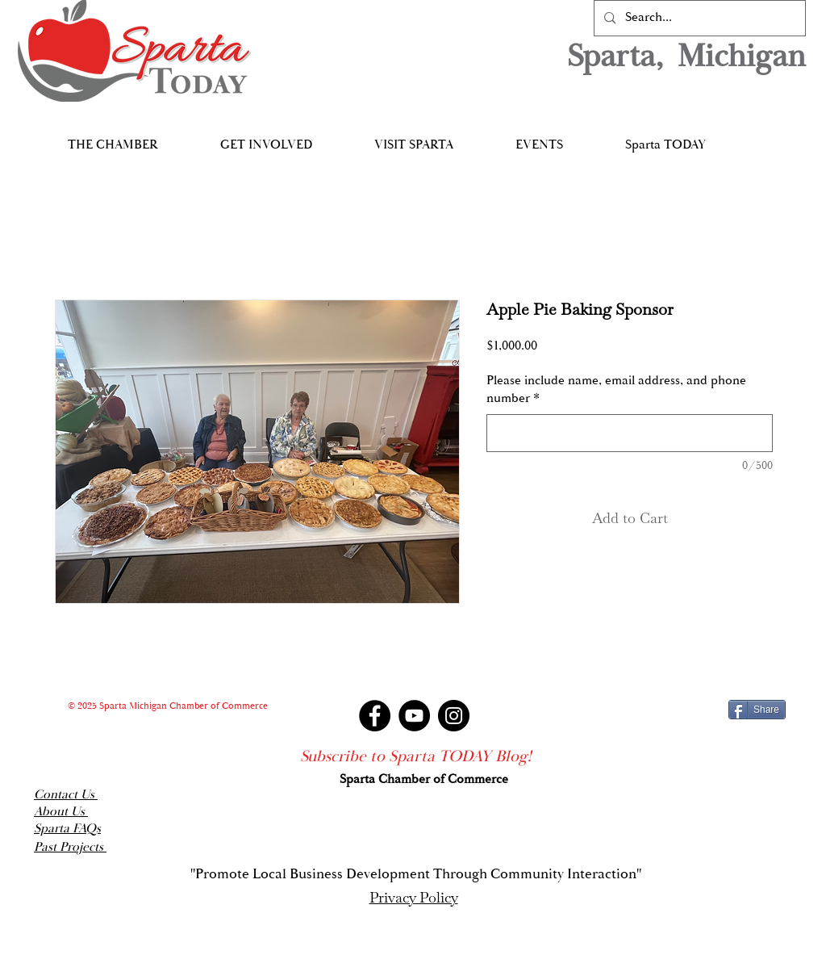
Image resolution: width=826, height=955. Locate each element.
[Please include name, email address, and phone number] (629, 433)
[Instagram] (453, 715)
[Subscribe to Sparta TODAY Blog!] (415, 756)
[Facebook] (374, 715)
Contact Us (66, 794)
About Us (61, 811)
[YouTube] (414, 715)
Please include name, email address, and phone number (616, 389)
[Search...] (698, 18)
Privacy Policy (413, 897)
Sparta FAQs (67, 828)
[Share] (757, 709)
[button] (112, 137)
